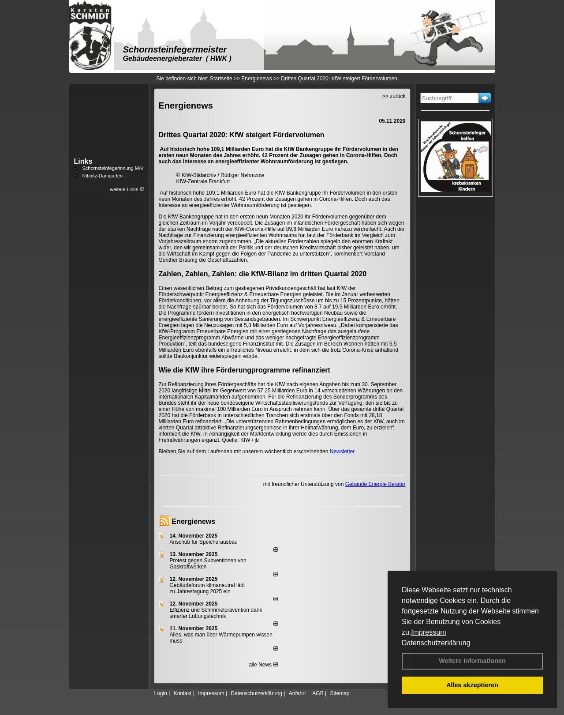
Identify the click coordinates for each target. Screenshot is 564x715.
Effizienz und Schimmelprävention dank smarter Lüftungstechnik (216, 613)
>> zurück (394, 96)
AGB (317, 693)
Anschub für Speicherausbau (204, 542)
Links (83, 161)
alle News (263, 665)
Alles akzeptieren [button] (472, 685)
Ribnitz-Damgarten (102, 175)
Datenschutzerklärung (436, 643)
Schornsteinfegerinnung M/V (113, 168)
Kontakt (183, 693)
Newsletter (342, 451)
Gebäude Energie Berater (375, 484)
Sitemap (339, 693)
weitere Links (127, 189)
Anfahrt (297, 693)
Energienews (194, 521)
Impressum (428, 632)
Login (160, 693)
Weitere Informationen (472, 660)
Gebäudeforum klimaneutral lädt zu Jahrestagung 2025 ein (207, 588)
